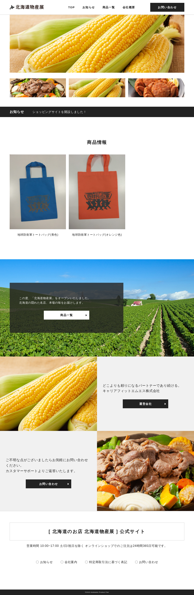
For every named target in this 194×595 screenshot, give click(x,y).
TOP (71, 7)
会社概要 (129, 7)
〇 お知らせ (44, 562)
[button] (38, 87)
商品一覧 (108, 7)
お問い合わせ (167, 7)
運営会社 (145, 403)
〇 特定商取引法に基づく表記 (106, 562)
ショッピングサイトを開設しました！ (59, 111)
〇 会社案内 (68, 562)
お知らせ (88, 7)
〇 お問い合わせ (146, 562)
